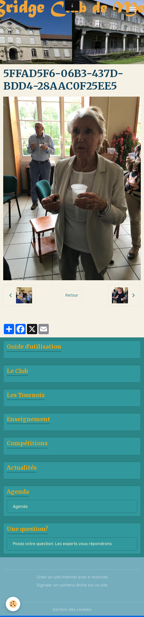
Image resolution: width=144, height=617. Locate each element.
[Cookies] (13, 604)
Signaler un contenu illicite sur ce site (72, 585)
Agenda (20, 506)
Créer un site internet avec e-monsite (72, 577)
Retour (71, 295)
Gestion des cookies (72, 609)
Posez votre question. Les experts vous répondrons (62, 544)
